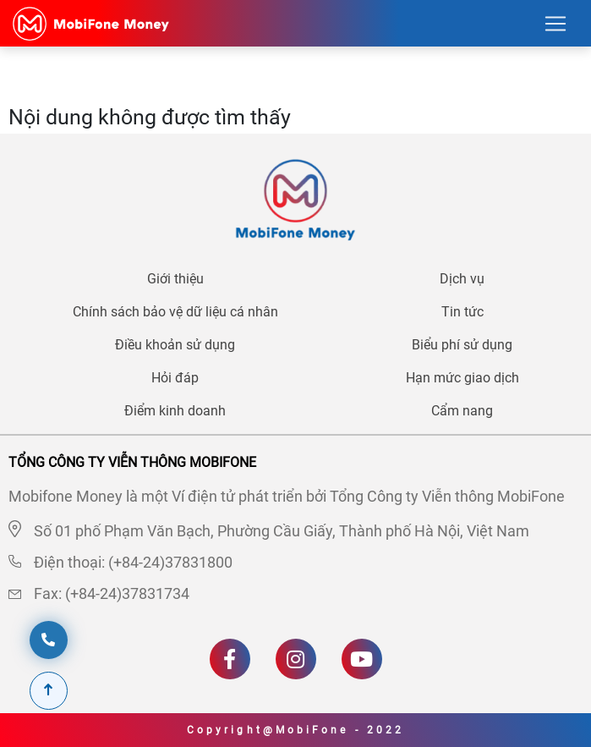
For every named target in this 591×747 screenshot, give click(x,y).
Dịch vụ (462, 279)
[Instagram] (296, 659)
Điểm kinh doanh (175, 411)
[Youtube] (362, 659)
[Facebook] (230, 659)
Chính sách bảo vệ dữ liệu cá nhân (175, 312)
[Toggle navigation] (555, 24)
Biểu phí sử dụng (462, 345)
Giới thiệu (175, 279)
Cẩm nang (462, 411)
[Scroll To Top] (49, 691)
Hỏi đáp (175, 378)
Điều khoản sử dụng (175, 345)
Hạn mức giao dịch (462, 378)
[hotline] (49, 640)
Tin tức (462, 312)
